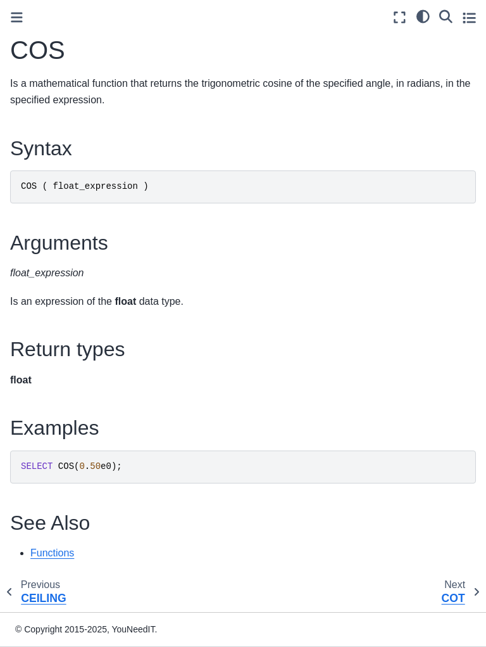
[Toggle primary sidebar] (16, 17)
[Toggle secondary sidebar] (469, 17)
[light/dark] (423, 16)
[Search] (446, 16)
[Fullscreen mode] (399, 17)
